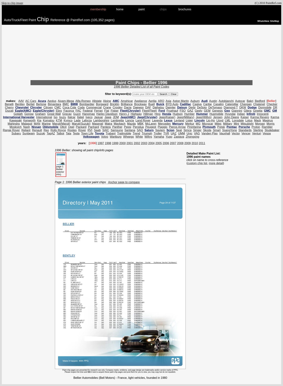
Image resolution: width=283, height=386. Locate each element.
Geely (198, 110)
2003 (144, 143)
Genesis (217, 110)
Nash (26, 126)
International (44, 117)
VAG (197, 133)
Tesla (76, 133)
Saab (97, 130)
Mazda (131, 123)
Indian (241, 113)
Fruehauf (172, 110)
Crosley (117, 107)
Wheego (128, 136)
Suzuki (40, 133)
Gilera (247, 110)
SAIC (105, 130)
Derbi (192, 107)
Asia (168, 101)
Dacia (127, 107)
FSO (183, 110)
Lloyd (219, 120)
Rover (82, 130)
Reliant (26, 130)
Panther (117, 126)
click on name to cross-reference (207, 160)
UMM (181, 133)
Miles (218, 123)
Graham (40, 113)
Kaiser (245, 117)
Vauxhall (224, 133)
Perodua (138, 126)
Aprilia (152, 101)
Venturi (256, 133)
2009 (187, 143)
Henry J (124, 113)
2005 (158, 143)
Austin (213, 101)
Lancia (129, 120)
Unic (189, 133)
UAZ (174, 133)
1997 (101, 143)
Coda (81, 107)
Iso (55, 117)
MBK (140, 123)
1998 (108, 143)
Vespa (267, 133)
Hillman (148, 113)
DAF (148, 107)
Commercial (94, 107)
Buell (151, 104)
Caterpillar (231, 104)
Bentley (20, 104)
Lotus (248, 120)
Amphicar (127, 101)
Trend (136, 133)
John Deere (231, 117)
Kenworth (29, 120)
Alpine (107, 101)
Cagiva (197, 104)
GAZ (190, 110)
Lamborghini (101, 120)
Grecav (67, 113)
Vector (236, 133)
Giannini (237, 110)
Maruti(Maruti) (61, 123)
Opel (71, 126)
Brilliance (127, 104)
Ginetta (257, 110)
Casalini (218, 104)
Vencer (246, 133)
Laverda (157, 120)
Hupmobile (216, 113)
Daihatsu (158, 107)
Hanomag (88, 113)
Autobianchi (226, 101)
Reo (46, 130)
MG (198, 123)
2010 (194, 143)
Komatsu (48, 120)
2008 (180, 143)
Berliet (30, 104)
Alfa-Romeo (83, 101)
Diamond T (231, 107)
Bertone (41, 104)
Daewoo (138, 107)
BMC (66, 104)
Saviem (160, 130)
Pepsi (127, 126)
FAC (78, 110)
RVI (90, 130)
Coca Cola (69, 107)
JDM (116, 117)
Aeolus (51, 101)
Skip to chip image (12, 3)
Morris (271, 123)
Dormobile (264, 107)
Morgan (260, 123)
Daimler (171, 107)
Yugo (169, 136)
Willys (148, 136)
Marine (46, 123)
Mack (257, 120)
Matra (108, 123)
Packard (81, 126)
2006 (166, 143)
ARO (161, 101)
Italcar (72, 117)
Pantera (106, 126)
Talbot (60, 133)
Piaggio (162, 126)
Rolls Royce (58, 130)
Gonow (29, 113)
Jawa (108, 117)
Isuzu (62, 117)
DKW (242, 107)
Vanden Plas (209, 133)
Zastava (179, 136)
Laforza (87, 120)
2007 (173, 143)
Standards (245, 130)
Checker (272, 104)
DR (275, 107)
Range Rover (11, 130)
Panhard (93, 126)
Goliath (18, 113)
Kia (39, 120)
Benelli (9, 104)
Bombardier (86, 104)
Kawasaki (15, 120)
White (139, 136)
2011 (202, 143)
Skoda (207, 130)
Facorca (69, 110)
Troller (158, 133)
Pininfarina (194, 126)
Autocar (240, 101)
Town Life (87, 133)
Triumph (147, 133)
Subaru (16, 133)
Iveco (89, 117)
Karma (275, 117)
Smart (217, 130)
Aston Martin (181, 101)
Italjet (80, 117)
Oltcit (63, 126)
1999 (115, 143)
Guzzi (77, 113)
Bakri (250, 101)
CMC (57, 107)
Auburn (195, 101)
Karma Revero (259, 117)
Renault (37, 130)
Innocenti (263, 113)
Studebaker (272, 130)
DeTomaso (215, 107)
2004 (151, 143)
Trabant (111, 133)
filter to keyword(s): (119, 93)
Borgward (102, 104)
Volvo (104, 136)
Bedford (260, 101)
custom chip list (197, 163)
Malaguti (26, 123)
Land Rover (143, 120)
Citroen (48, 107)
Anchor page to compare (124, 182)
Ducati (9, 110)
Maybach (119, 123)
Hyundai (230, 113)
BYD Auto (172, 104)
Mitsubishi (247, 123)
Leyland (179, 120)
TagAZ (51, 133)
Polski (221, 126)
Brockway (140, 104)
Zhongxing (192, 136)
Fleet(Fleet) (149, 110)
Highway (136, 113)
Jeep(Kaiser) (167, 117)
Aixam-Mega (66, 101)
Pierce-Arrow (177, 126)
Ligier (189, 120)
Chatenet (259, 104)
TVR (166, 133)
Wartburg (115, 136)
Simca (187, 130)
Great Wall (54, 113)
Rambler (267, 126)
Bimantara (54, 104)
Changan (246, 104)
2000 (122, 143)
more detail (216, 163)
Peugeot (150, 126)
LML (227, 120)
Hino (158, 113)
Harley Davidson (106, 113)
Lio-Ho (210, 120)
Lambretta (117, 120)
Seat (179, 130)
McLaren (150, 123)
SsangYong (229, 130)
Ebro (59, 110)
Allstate (96, 101)
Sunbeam (28, 133)
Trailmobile (124, 133)
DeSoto (202, 107)
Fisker (115, 110)
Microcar (207, 123)
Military (227, 123)
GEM (207, 110)
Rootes (72, 130)
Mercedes (164, 123)
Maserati (97, 123)
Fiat (106, 110)
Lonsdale (238, 120)
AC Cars (30, 101)
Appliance (140, 101)
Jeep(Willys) (204, 117)
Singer (197, 130)
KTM (59, 120)
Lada (77, 120)
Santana (129, 130)
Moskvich (16, 126)
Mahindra (14, 123)
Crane (107, 107)
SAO (140, 130)
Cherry (9, 107)
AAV (21, 101)
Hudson (178, 113)
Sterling (258, 130)
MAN (37, 123)
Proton (256, 126)
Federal (88, 110)
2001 (130, 143)
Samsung (117, 130)
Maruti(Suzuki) (81, 123)
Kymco (68, 120)
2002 (137, 143)
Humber (189, 113)
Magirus (268, 120)
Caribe (207, 104)
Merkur (189, 123)
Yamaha (159, 136)
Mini (236, 123)
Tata (68, 133)
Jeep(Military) (185, 117)
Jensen (218, 117)
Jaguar (98, 117)
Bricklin (114, 104)
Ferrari (98, 110)
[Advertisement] (141, 53)
